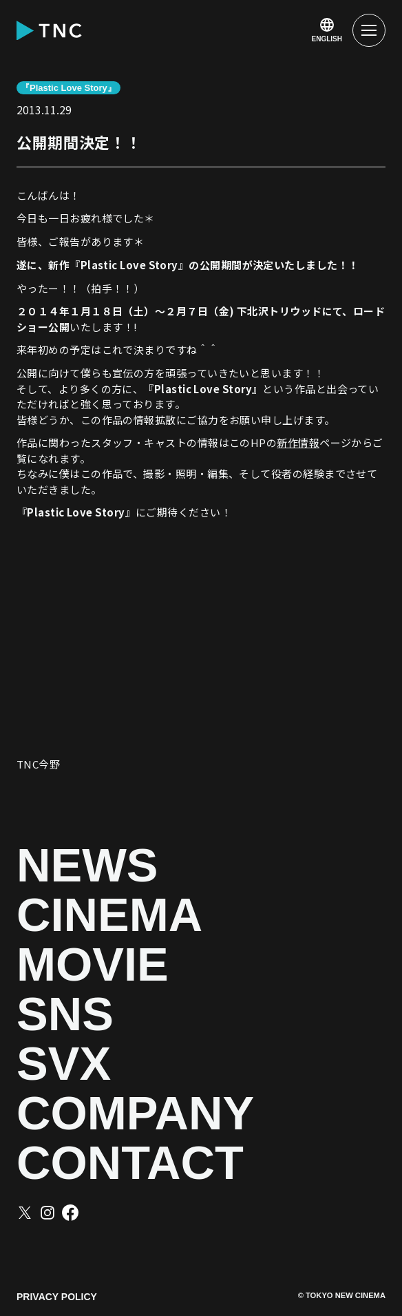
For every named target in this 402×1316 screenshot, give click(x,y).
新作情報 (298, 442)
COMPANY (135, 1113)
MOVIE (93, 965)
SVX (64, 1064)
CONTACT (130, 1163)
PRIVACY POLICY (57, 1296)
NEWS (87, 865)
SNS (65, 1014)
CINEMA (109, 915)
